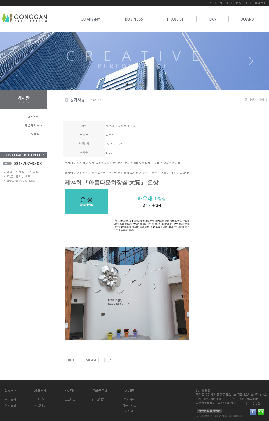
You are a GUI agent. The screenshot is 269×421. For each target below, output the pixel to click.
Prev (18, 62)
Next (251, 62)
